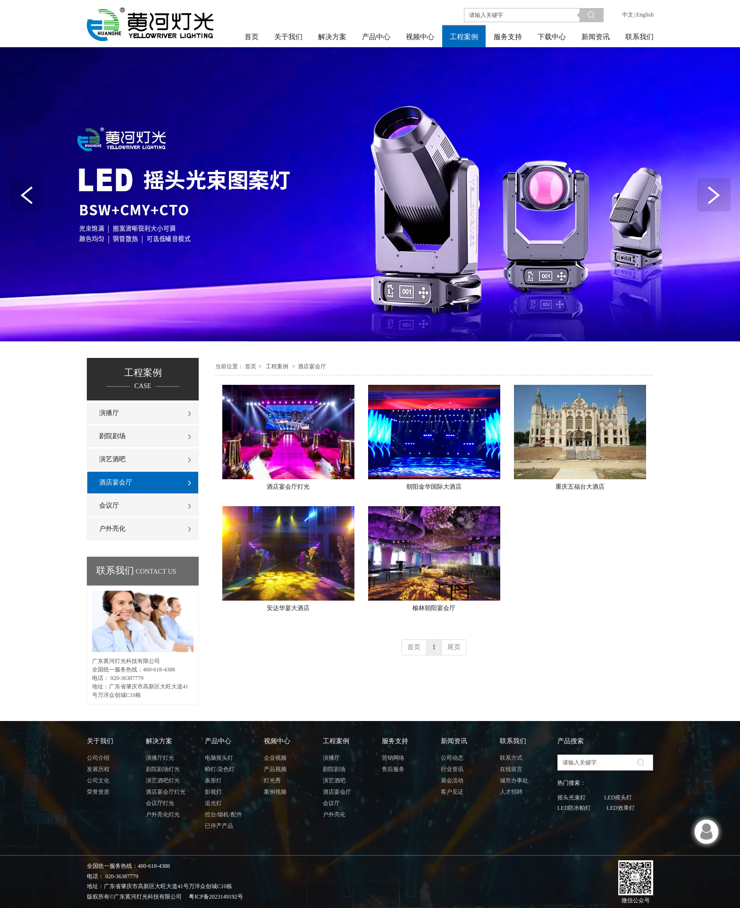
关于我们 (100, 741)
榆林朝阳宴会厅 (433, 607)
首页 (250, 366)
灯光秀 (272, 780)
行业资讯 (452, 769)
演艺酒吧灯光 (163, 780)
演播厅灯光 (160, 758)
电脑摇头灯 (219, 758)
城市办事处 (514, 780)
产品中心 (218, 741)
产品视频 (275, 769)
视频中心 (277, 741)
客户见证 (452, 792)
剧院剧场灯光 (163, 769)
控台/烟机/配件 (223, 814)
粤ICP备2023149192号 (216, 896)
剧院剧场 (334, 769)
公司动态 (452, 758)
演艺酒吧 (334, 780)
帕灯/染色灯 (220, 769)
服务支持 (395, 741)
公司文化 (98, 780)
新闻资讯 (454, 741)
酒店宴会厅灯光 (288, 486)
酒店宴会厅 (312, 366)
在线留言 (511, 769)
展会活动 (452, 780)
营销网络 (393, 758)
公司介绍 (98, 758)
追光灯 (213, 803)
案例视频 (275, 792)
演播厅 (331, 758)
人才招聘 (511, 792)
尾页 (454, 647)
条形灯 (213, 780)
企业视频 (275, 758)
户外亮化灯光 (163, 814)
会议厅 (331, 803)
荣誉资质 (98, 792)
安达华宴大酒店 (288, 607)
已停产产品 (219, 826)
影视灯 (213, 792)
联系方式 (511, 758)
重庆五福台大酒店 (580, 486)
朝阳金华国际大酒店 (434, 486)
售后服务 (393, 769)
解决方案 (159, 741)
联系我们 (513, 741)
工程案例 (277, 366)
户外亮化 (334, 814)
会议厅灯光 (160, 803)
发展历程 (98, 769)
